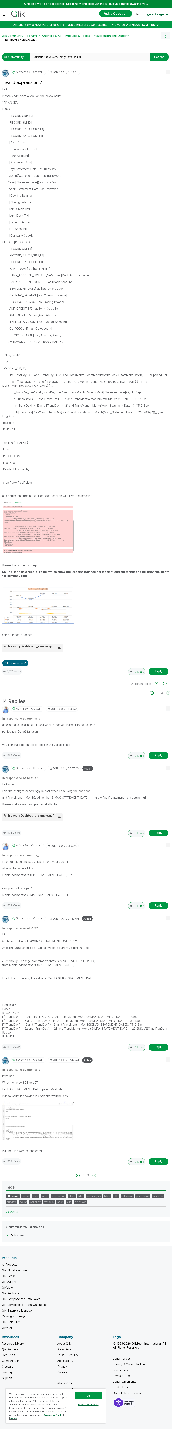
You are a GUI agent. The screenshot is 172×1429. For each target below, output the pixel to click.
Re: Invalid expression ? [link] (21, 40)
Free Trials (8, 1355)
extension (80, 1201)
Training (7, 1372)
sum (68, 1201)
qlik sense (13, 1196)
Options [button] (165, 35)
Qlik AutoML (10, 1282)
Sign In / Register (156, 14)
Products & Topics (77, 36)
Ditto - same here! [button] (15, 663)
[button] (168, 72)
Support (7, 1378)
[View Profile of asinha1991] (22, 708)
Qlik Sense (9, 1276)
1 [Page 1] (158, 692)
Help (138, 14)
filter (80, 1196)
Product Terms (122, 1387)
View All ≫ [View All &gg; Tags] (12, 1211)
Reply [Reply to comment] (158, 755)
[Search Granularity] (17, 57)
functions (157, 1196)
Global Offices (66, 1383)
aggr (60, 1201)
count (23, 1201)
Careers (62, 1372)
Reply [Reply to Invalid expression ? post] (158, 671)
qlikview (11, 1201)
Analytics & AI (51, 36)
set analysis (94, 1196)
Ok (88, 1395)
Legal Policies (122, 1358)
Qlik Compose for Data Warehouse (24, 1305)
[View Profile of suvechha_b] (23, 72)
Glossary (7, 1366)
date (35, 1196)
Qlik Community (12, 36)
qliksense (127, 1196)
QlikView (7, 1287)
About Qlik (64, 1343)
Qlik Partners (10, 1349)
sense (25, 1196)
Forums (32, 36)
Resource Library (13, 1343)
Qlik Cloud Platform (14, 1270)
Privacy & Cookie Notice (129, 1364)
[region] (56, 1405)
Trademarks (120, 1370)
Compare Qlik (10, 1361)
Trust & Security (67, 1355)
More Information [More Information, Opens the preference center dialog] (88, 1404)
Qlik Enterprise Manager (17, 1310)
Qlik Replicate (10, 1293)
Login (70, 4)
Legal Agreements (124, 1381)
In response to (21, 718)
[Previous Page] (154, 693)
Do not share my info (127, 1393)
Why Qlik (7, 1328)
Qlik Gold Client (12, 1322)
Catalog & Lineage (14, 1316)
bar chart (35, 1201)
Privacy (62, 1366)
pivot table (142, 1196)
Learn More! (151, 24)
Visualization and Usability (111, 36)
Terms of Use (122, 1376)
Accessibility (65, 1361)
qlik (116, 1196)
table (107, 1196)
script (45, 1196)
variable (49, 1201)
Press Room (65, 1349)
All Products (9, 1264)
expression (58, 1196)
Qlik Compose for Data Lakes (21, 1299)
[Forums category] (7, 1235)
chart (72, 1196)
